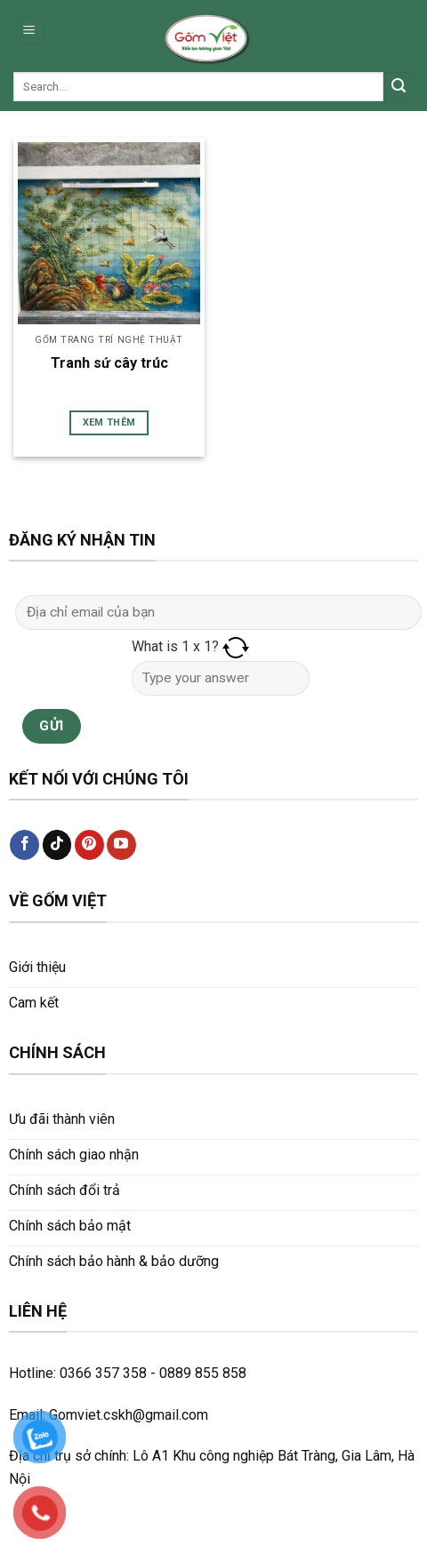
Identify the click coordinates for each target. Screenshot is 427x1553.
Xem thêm (109, 422)
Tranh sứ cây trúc (109, 362)
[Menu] (29, 31)
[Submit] (398, 87)
